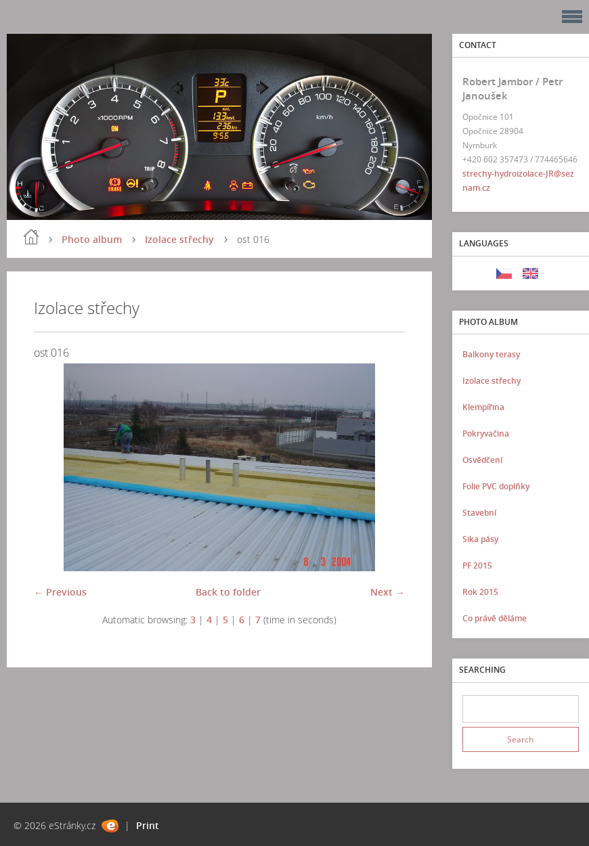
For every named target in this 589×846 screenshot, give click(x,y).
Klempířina (483, 407)
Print (147, 825)
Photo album (92, 239)
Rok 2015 (480, 592)
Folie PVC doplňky (495, 486)
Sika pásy (480, 539)
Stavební (479, 512)
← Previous (60, 591)
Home (31, 237)
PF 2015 (477, 565)
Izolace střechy (179, 239)
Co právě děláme (494, 618)
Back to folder (228, 591)
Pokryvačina (485, 433)
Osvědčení (482, 460)
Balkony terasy (491, 354)
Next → (387, 591)
